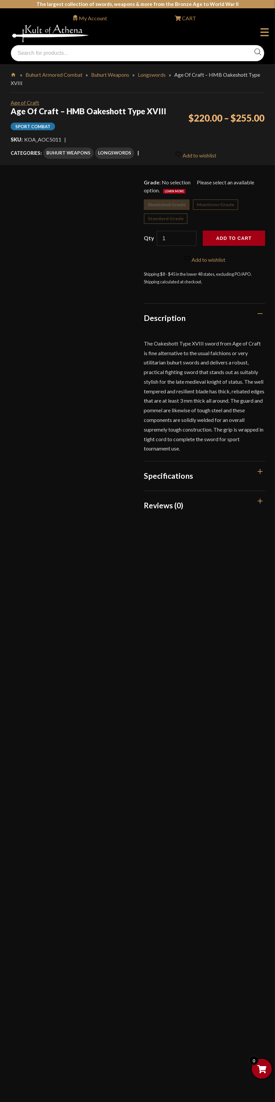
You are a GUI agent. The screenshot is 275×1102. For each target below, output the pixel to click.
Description (165, 317)
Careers (26, 1016)
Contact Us (30, 1045)
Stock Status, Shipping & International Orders (69, 847)
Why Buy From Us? (39, 776)
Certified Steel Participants (48, 917)
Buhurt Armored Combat (54, 74)
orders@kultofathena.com (40, 741)
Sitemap (27, 1030)
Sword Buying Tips (39, 875)
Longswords (152, 74)
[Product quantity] (176, 237)
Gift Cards (29, 833)
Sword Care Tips (36, 889)
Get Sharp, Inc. (34, 1072)
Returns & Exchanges (41, 861)
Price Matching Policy (43, 932)
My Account (93, 18)
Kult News (29, 818)
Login (17, 757)
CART (188, 18)
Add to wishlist (195, 153)
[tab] (204, 317)
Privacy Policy (34, 946)
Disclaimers (31, 974)
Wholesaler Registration (45, 1002)
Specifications (168, 475)
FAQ (23, 790)
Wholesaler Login (55, 757)
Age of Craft (25, 102)
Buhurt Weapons (110, 74)
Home (14, 73)
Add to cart (233, 237)
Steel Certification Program (49, 903)
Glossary (28, 804)
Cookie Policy (33, 960)
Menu (264, 33)
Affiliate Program (38, 988)
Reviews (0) (163, 504)
